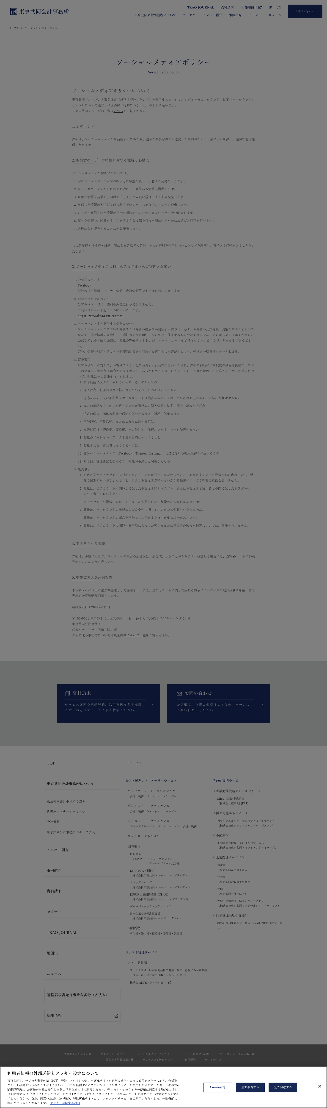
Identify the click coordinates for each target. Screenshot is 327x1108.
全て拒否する (250, 1091)
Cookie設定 (217, 1091)
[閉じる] (320, 1090)
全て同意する (283, 1091)
